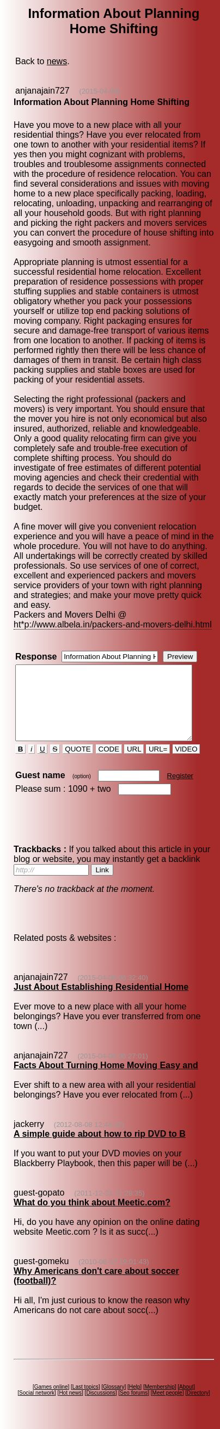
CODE (108, 754)
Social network (39, 1398)
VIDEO (185, 754)
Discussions (102, 1398)
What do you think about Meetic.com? (91, 1207)
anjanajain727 (42, 90)
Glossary (115, 1392)
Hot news (72, 1398)
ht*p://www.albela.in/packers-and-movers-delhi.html (112, 614)
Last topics (87, 1392)
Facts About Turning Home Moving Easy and (105, 1070)
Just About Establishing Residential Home (100, 991)
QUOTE (77, 754)
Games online (53, 1392)
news (56, 61)
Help (136, 1392)
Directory (200, 1398)
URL (133, 754)
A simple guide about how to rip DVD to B (99, 1138)
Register (179, 781)
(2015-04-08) (98, 91)
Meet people (169, 1398)
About (188, 1392)
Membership (161, 1392)
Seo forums (136, 1398)
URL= (157, 754)
